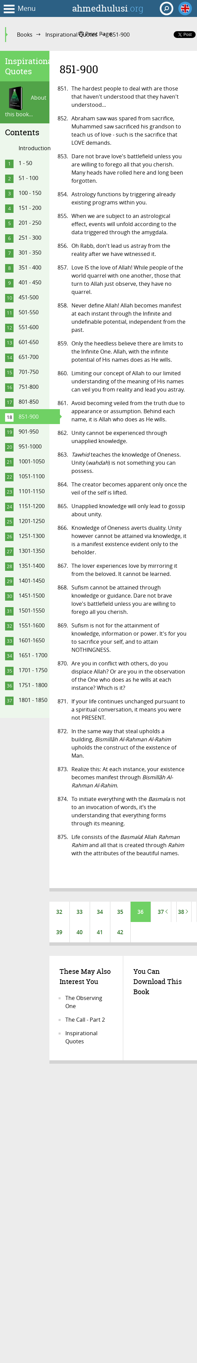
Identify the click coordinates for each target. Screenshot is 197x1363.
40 (79, 932)
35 (120, 912)
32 (59, 912)
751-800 (29, 386)
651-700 (29, 357)
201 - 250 (30, 222)
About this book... (25, 102)
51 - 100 (28, 178)
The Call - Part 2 (85, 1019)
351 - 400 (30, 267)
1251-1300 (32, 536)
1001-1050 (32, 461)
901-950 (29, 431)
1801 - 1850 (33, 700)
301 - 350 (30, 252)
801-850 (29, 401)
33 (79, 912)
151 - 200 (30, 208)
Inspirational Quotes (71, 34)
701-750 (29, 372)
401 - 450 (30, 282)
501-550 (29, 312)
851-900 (29, 416)
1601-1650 (32, 640)
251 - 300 (30, 237)
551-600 (29, 327)
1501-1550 (32, 610)
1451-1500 (32, 595)
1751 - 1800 (33, 685)
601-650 (29, 342)
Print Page (95, 34)
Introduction (35, 148)
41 (100, 932)
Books (24, 34)
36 (140, 912)
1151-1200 (32, 506)
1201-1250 (32, 521)
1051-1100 (32, 476)
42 (120, 932)
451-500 (29, 297)
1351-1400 (32, 565)
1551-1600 (32, 625)
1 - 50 (25, 163)
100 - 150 (30, 193)
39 (59, 932)
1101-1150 (32, 491)
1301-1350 (32, 551)
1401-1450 (32, 580)
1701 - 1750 (33, 670)
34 (100, 912)
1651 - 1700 (33, 655)
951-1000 (30, 446)
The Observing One (83, 1002)
